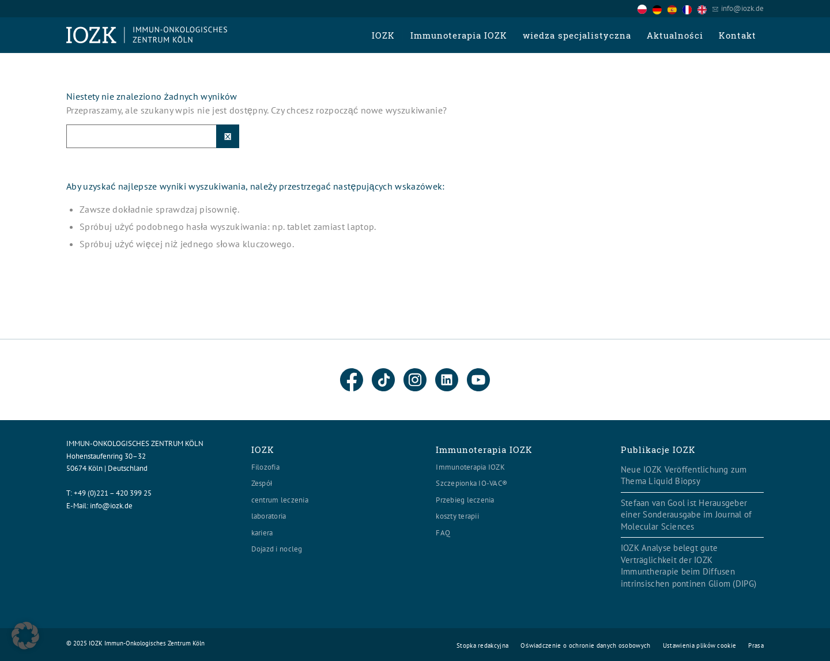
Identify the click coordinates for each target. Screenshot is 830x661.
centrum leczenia (279, 500)
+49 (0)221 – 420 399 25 (113, 493)
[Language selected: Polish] (674, 8)
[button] (25, 635)
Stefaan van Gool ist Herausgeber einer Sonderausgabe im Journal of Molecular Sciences (686, 514)
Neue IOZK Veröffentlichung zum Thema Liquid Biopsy (684, 475)
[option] (659, 9)
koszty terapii (457, 516)
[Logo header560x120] (147, 35)
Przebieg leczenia (465, 500)
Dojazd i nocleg (277, 549)
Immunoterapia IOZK (470, 467)
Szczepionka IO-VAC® (471, 483)
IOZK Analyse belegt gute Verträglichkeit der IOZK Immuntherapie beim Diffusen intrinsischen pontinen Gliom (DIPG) (688, 565)
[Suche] (152, 136)
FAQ (443, 533)
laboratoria (268, 516)
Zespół (261, 483)
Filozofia (265, 467)
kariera (262, 533)
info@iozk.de (742, 8)
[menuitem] (383, 35)
